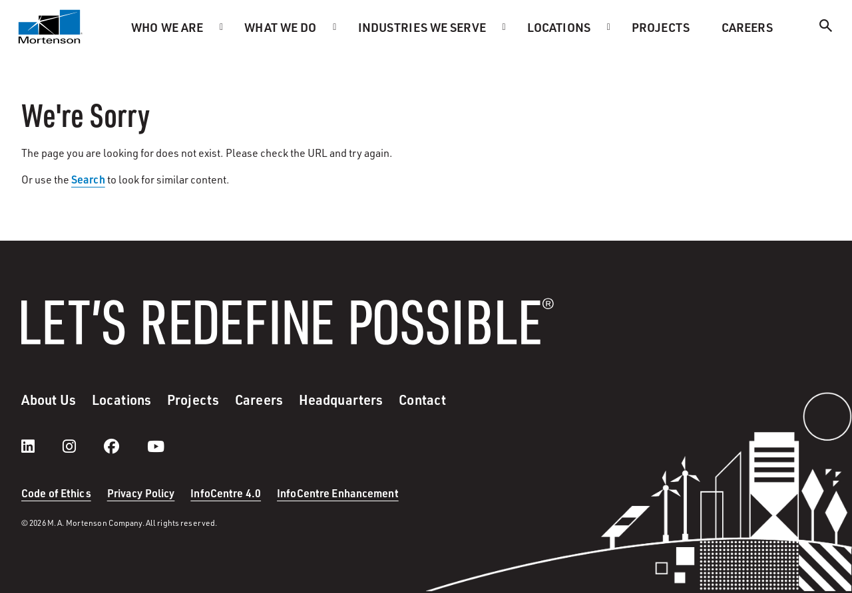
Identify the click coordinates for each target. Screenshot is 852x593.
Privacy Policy (141, 493)
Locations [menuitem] (558, 27)
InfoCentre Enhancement (338, 493)
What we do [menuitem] (280, 27)
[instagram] (83, 446)
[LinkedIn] (41, 446)
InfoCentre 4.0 (225, 493)
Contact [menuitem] (422, 399)
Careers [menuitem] (747, 27)
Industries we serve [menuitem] (422, 27)
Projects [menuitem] (661, 27)
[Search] (826, 27)
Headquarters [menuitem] (341, 399)
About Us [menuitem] (48, 399)
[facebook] (125, 446)
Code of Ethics (56, 493)
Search (88, 179)
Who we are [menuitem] (167, 27)
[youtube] (155, 446)
